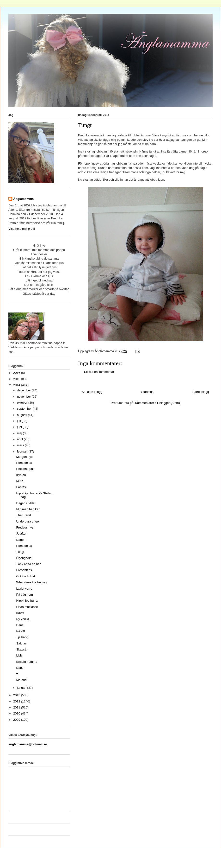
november (24, 396)
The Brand (23, 515)
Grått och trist (25, 576)
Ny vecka (22, 619)
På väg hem (24, 594)
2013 (17, 695)
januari (22, 687)
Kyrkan (21, 475)
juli (19, 421)
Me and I (22, 680)
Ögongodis (23, 558)
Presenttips (24, 570)
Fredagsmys (24, 527)
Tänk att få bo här (28, 564)
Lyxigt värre (24, 588)
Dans (19, 625)
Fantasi (21, 487)
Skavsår (21, 649)
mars (21, 445)
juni (20, 427)
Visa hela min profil (21, 228)
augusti (22, 415)
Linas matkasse (27, 607)
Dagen (20, 540)
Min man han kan (28, 509)
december (24, 390)
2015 (17, 379)
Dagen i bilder (25, 503)
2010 (17, 713)
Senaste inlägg (92, 392)
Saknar (21, 643)
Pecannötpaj (24, 469)
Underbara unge (27, 521)
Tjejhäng (22, 637)
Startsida (147, 392)
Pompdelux (24, 463)
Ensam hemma (26, 661)
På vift (20, 631)
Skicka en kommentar (99, 372)
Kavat (20, 613)
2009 (17, 719)
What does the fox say (31, 582)
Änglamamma (23, 199)
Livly (19, 655)
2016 (17, 373)
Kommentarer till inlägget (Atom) (157, 403)
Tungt (20, 552)
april (20, 439)
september (25, 408)
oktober (22, 402)
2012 (17, 701)
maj (20, 433)
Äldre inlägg (200, 392)
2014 (17, 385)
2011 (17, 707)
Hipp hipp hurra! (27, 600)
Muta (19, 481)
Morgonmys (24, 457)
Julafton (21, 533)
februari (23, 451)
